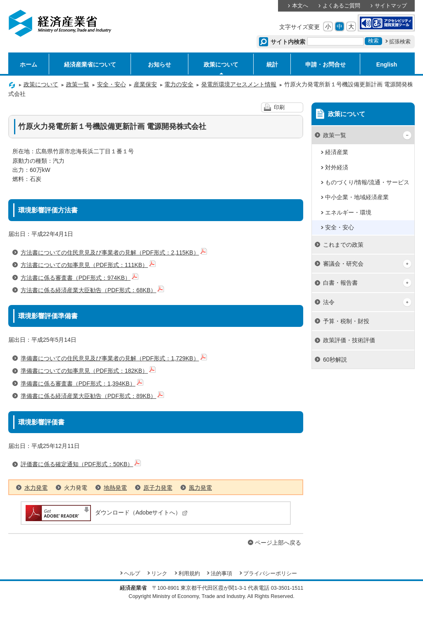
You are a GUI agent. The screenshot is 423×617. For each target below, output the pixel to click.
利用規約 (189, 574)
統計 (272, 64)
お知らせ (159, 64)
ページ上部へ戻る (278, 542)
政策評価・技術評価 (349, 340)
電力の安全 (178, 84)
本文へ (300, 6)
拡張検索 (400, 42)
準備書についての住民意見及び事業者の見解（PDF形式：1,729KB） (114, 358)
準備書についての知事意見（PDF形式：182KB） (88, 370)
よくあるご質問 (341, 6)
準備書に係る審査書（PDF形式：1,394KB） (82, 383)
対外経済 (336, 167)
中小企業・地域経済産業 (357, 197)
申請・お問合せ (325, 64)
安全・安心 (111, 84)
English (386, 64)
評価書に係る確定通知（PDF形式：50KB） (81, 464)
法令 (329, 302)
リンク (159, 574)
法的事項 (221, 574)
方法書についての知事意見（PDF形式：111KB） (88, 265)
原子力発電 (157, 487)
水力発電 (36, 487)
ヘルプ (132, 574)
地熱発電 (115, 487)
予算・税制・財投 (346, 321)
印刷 (279, 107)
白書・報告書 (340, 282)
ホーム (28, 64)
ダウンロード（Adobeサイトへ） (106, 512)
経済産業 (336, 152)
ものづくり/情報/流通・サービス (367, 182)
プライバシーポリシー (270, 574)
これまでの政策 (343, 244)
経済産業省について (90, 64)
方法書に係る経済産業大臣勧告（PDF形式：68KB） (92, 290)
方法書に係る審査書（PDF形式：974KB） (79, 277)
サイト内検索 (288, 41)
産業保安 (145, 84)
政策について (221, 64)
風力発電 (200, 487)
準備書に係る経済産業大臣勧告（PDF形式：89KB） (92, 396)
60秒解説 (335, 359)
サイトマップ (391, 6)
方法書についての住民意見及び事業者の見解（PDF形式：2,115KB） (114, 252)
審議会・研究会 (343, 263)
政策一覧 (77, 84)
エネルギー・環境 (348, 212)
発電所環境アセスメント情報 (238, 84)
